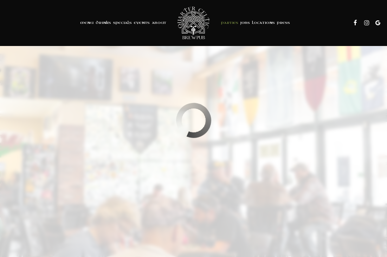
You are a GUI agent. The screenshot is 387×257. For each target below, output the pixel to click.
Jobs (245, 22)
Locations (263, 22)
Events (142, 22)
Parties (229, 22)
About (159, 22)
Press (283, 22)
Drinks (103, 22)
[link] (193, 22)
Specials (122, 22)
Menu (86, 22)
